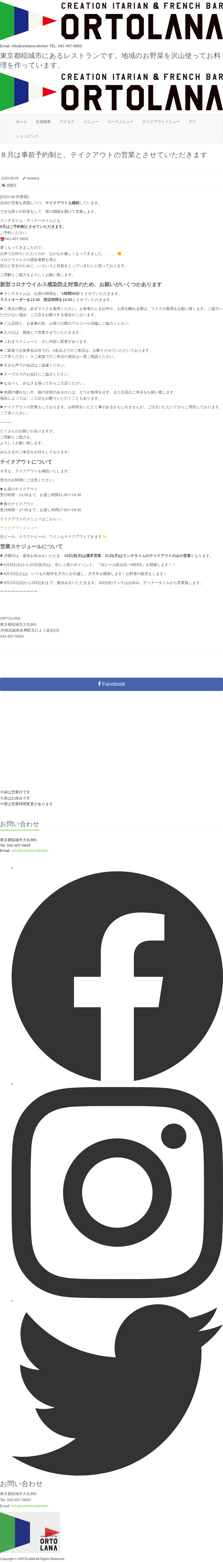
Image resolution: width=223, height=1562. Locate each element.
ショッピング (27, 136)
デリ (192, 121)
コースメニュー (120, 121)
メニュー (90, 121)
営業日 (11, 185)
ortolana (33, 178)
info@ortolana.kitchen (30, 850)
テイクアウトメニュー (161, 121)
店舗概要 (43, 121)
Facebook (111, 684)
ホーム (21, 121)
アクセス (67, 121)
